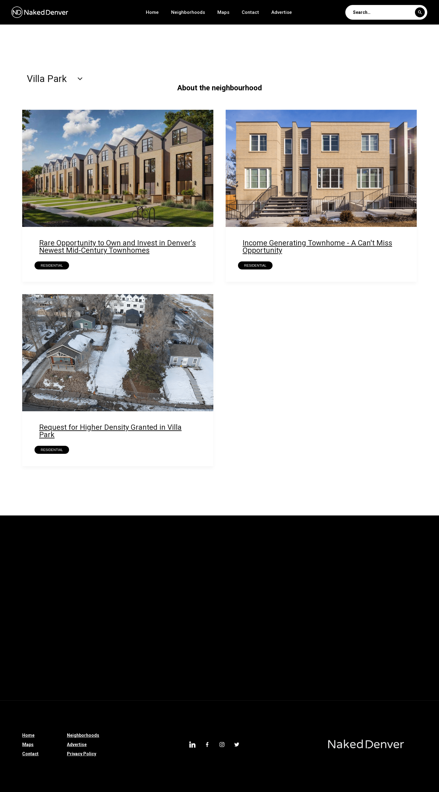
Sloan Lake (145, 674)
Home (152, 12)
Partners (375, 594)
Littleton (273, 658)
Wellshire (44, 546)
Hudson (278, 594)
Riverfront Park (73, 626)
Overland (202, 658)
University (154, 546)
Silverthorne (390, 626)
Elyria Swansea (241, 594)
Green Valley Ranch (24, 594)
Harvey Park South (319, 562)
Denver (336, 658)
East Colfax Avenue (24, 626)
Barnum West (334, 578)
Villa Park (305, 658)
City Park (90, 658)
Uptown (46, 690)
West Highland (372, 658)
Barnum (369, 578)
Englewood (275, 674)
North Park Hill (20, 562)
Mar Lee (170, 562)
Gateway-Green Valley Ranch (69, 578)
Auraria (398, 578)
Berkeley (298, 578)
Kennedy (238, 562)
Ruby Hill (268, 642)
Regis (332, 546)
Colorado (321, 626)
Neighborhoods (188, 12)
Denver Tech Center (399, 674)
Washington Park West (28, 610)
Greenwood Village (215, 610)
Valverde (76, 546)
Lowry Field (204, 562)
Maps (223, 12)
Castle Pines (166, 594)
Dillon (240, 642)
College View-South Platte (139, 578)
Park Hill (343, 594)
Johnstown (302, 642)
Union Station (192, 546)
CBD (224, 578)
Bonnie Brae (341, 610)
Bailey (214, 642)
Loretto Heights (299, 610)
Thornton (202, 594)
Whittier (13, 546)
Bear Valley (198, 626)
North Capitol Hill (66, 562)
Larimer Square (343, 642)
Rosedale (303, 546)
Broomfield (170, 610)
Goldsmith (16, 578)
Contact (250, 12)
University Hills (349, 674)
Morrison (354, 626)
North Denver (411, 594)
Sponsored (256, 626)
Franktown (143, 642)
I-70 (228, 626)
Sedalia (12, 642)
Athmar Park (238, 658)
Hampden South (406, 562)
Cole (80, 674)
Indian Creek (273, 562)
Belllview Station (259, 578)
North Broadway (186, 674)
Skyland (272, 546)
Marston (140, 562)
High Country (181, 642)
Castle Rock (71, 642)
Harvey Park (363, 562)
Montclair (107, 562)
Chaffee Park (192, 578)
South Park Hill (235, 546)
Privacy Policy (81, 754)
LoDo (378, 642)
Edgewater (310, 594)
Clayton (289, 626)
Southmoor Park (130, 658)
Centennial (110, 674)
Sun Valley (135, 610)
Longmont (163, 626)
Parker (105, 594)
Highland (170, 658)
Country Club (71, 594)
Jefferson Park (20, 658)
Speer (40, 642)
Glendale (58, 658)
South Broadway (233, 674)
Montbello (310, 674)
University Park (114, 546)
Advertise (281, 12)
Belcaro (405, 642)
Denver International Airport (33, 674)
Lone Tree (258, 610)
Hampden (15, 690)
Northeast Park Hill (371, 546)
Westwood (108, 642)
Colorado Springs (120, 626)
